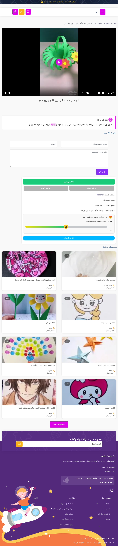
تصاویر (33, 504)
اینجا (53, 124)
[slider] (44, 93)
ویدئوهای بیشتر (59, 424)
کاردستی (98, 23)
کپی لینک (91, 188)
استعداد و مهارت (67, 504)
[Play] (5, 93)
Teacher (100, 195)
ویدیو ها (107, 23)
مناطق (108, 519)
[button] (21, 12)
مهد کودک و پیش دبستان (63, 509)
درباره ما (107, 504)
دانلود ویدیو (69, 182)
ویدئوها (33, 509)
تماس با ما (106, 509)
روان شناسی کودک (66, 524)
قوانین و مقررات (104, 514)
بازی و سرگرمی (67, 519)
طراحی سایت (109, 538)
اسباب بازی (69, 514)
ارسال (102, 172)
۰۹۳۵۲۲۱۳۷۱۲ (106, 482)
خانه (114, 23)
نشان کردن (46, 188)
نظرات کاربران (69, 238)
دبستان (70, 529)
